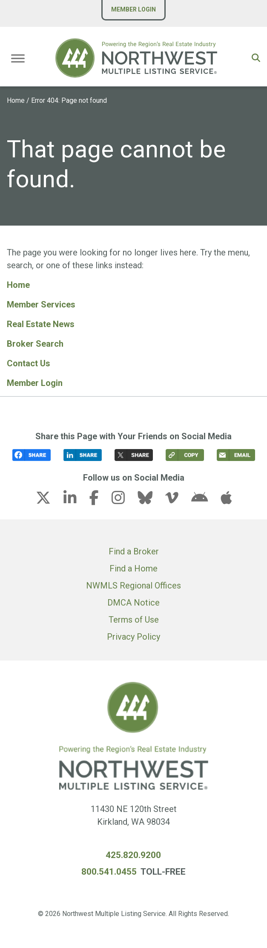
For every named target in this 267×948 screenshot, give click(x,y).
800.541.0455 (109, 872)
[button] (256, 58)
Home (16, 100)
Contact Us (28, 363)
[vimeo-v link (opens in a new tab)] (177, 500)
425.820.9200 (133, 855)
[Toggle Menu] (18, 58)
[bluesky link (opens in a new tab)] (150, 500)
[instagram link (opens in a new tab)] (123, 500)
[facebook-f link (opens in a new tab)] (99, 500)
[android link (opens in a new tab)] (204, 500)
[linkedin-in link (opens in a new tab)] (75, 500)
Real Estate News (41, 324)
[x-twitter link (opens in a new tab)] (48, 500)
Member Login (133, 9)
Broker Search (35, 344)
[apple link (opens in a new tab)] (226, 500)
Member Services (41, 304)
